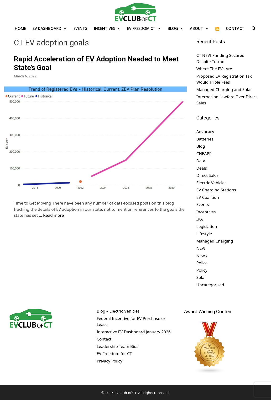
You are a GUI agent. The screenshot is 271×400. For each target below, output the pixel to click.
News (201, 255)
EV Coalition (207, 197)
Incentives (109, 28)
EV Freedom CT (145, 28)
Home (20, 28)
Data (200, 160)
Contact (235, 28)
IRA (199, 219)
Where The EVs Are (214, 68)
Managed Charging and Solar (224, 89)
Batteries (205, 139)
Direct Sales (207, 175)
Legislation (206, 226)
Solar (201, 277)
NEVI (200, 248)
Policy (201, 270)
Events (80, 28)
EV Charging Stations (216, 190)
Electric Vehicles (211, 182)
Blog (177, 28)
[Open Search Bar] (254, 28)
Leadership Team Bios (117, 346)
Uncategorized (210, 284)
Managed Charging (214, 241)
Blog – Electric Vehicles (118, 311)
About (201, 28)
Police (202, 262)
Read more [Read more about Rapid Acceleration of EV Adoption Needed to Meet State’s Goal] (53, 215)
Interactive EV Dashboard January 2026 (134, 332)
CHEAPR (204, 153)
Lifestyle (204, 233)
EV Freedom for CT (114, 353)
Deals (201, 168)
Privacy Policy (109, 361)
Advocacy (205, 131)
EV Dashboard (51, 28)
